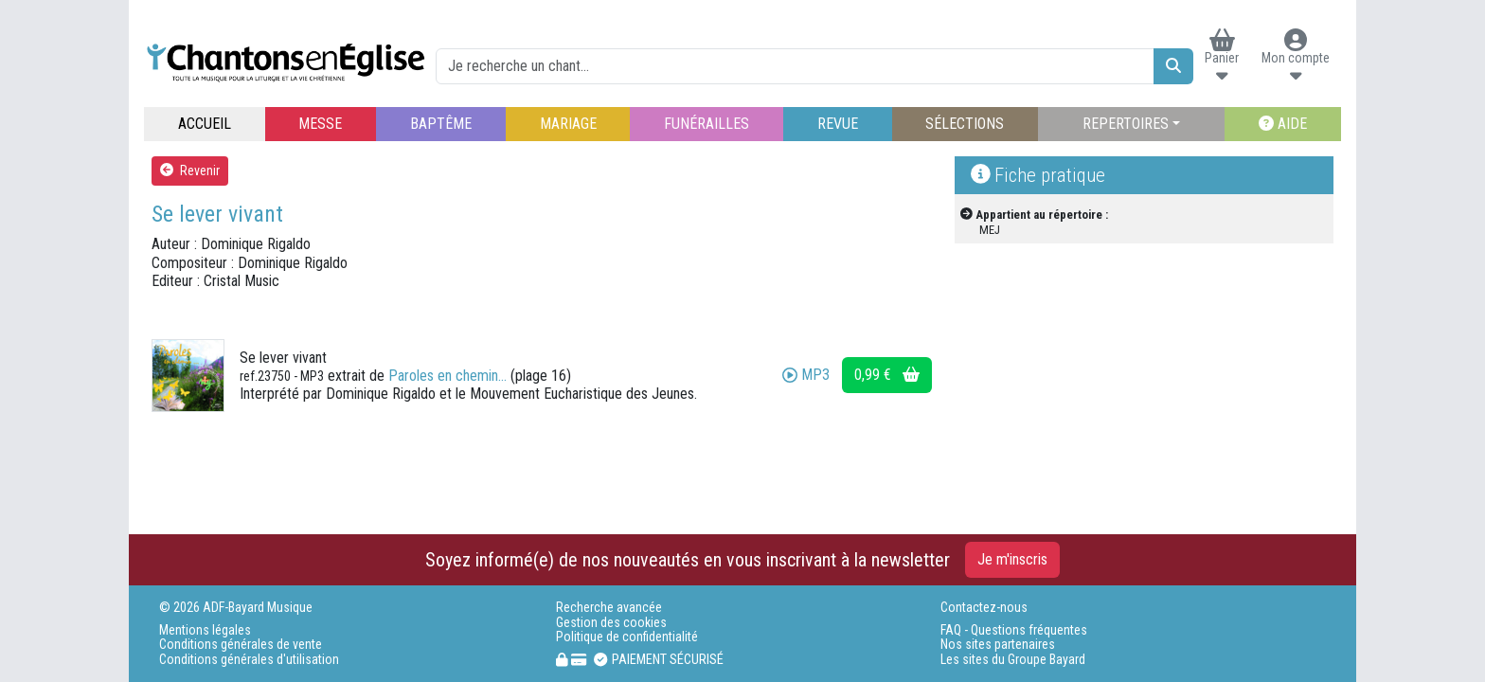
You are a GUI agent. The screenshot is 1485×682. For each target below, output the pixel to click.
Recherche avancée (609, 608)
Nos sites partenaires (997, 644)
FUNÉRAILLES (706, 124)
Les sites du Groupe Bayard (1012, 660)
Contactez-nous (984, 608)
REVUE (837, 124)
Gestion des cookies (611, 623)
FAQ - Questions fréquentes (1013, 630)
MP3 (806, 375)
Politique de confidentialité (627, 637)
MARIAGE (568, 124)
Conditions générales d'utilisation (249, 660)
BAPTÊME (441, 124)
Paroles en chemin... (447, 376)
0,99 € (887, 375)
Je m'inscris (1012, 559)
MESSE (320, 124)
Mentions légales (205, 630)
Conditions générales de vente (240, 644)
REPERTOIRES (1125, 124)
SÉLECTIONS (964, 124)
